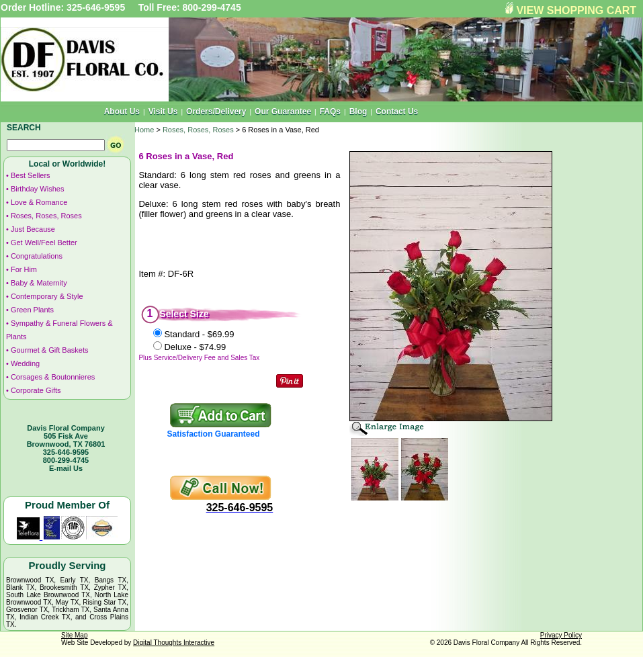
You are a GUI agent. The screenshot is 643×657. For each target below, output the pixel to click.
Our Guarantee (283, 111)
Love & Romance (39, 202)
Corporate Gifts (36, 390)
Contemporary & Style (47, 296)
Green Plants (32, 310)
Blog (358, 111)
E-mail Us (66, 468)
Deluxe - (195, 347)
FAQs (330, 111)
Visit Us (163, 111)
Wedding (25, 363)
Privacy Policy (561, 635)
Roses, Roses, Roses (46, 216)
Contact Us (397, 111)
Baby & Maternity (39, 283)
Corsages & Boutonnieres (53, 377)
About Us (122, 111)
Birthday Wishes (37, 189)
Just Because (33, 229)
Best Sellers (30, 175)
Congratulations (36, 256)
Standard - (199, 334)
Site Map (74, 635)
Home (144, 130)
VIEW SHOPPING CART (576, 10)
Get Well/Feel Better (44, 242)
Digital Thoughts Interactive (173, 642)
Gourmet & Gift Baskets (50, 350)
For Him (24, 269)
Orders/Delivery (216, 111)
